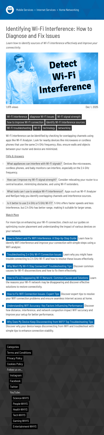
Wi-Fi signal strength (69, 116)
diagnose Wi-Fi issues (42, 116)
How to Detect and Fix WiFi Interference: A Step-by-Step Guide (41, 238)
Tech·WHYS (19, 415)
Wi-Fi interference (17, 116)
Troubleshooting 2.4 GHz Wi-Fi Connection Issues (34, 254)
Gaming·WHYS (21, 420)
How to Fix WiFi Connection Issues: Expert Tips (33, 294)
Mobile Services (24, 9)
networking (64, 128)
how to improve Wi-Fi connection (25, 122)
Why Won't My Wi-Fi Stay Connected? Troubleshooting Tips (39, 266)
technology (49, 128)
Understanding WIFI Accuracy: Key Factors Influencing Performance (45, 305)
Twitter (14, 386)
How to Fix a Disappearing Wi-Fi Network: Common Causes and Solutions (47, 277)
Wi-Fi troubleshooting (19, 128)
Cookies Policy (15, 364)
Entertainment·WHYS (24, 426)
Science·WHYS (21, 398)
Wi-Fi (37, 128)
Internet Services (46, 9)
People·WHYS (20, 403)
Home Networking (69, 9)
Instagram (16, 375)
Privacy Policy (14, 358)
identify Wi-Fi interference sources (65, 122)
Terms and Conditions (19, 352)
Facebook (15, 381)
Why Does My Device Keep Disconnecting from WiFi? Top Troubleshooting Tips (50, 321)
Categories (13, 347)
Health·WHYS (20, 409)
